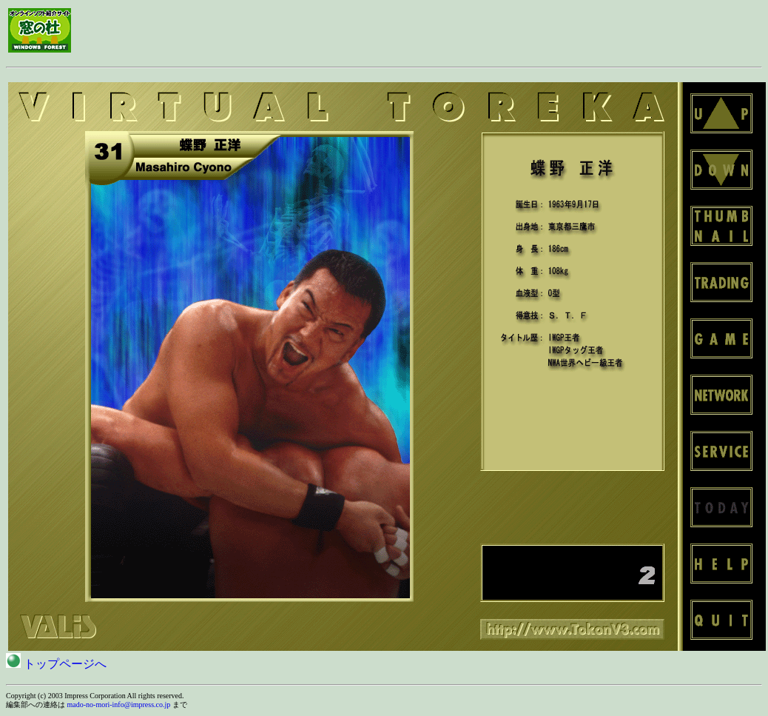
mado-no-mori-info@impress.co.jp (119, 704)
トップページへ (56, 664)
